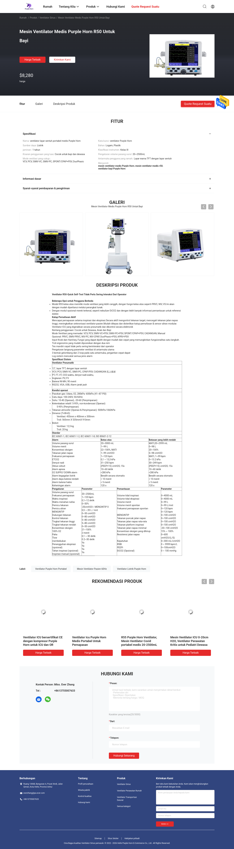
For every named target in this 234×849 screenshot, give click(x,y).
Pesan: (113, 683)
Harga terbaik (32, 59)
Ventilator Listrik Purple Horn (131, 569)
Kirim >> (164, 824)
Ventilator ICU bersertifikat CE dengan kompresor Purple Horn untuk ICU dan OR (43, 641)
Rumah (23, 17)
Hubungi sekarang (124, 755)
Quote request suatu (197, 103)
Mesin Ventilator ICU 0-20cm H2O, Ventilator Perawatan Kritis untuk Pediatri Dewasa (189, 641)
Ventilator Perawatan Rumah (129, 791)
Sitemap (98, 838)
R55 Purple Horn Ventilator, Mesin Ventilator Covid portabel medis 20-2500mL (139, 641)
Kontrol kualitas (84, 796)
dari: (112, 721)
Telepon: (114, 738)
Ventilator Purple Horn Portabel (51, 569)
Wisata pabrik (84, 790)
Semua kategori (124, 806)
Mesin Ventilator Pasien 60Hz (92, 569)
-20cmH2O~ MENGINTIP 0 (95, 507)
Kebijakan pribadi (132, 838)
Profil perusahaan (85, 784)
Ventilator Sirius (47, 17)
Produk (33, 17)
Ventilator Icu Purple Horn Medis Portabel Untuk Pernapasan (89, 641)
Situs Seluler (113, 838)
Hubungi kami (84, 802)
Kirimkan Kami (62, 59)
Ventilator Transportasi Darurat (127, 798)
